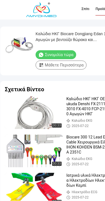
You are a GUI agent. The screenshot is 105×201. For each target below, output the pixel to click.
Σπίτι (85, 9)
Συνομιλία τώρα (55, 54)
